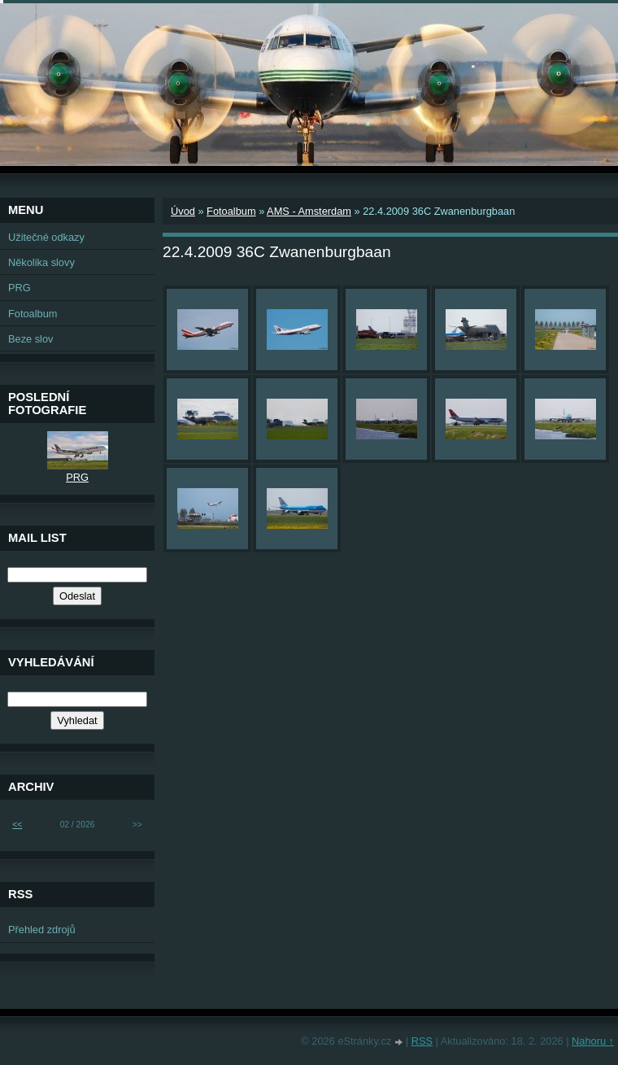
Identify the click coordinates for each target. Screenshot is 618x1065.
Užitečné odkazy (46, 237)
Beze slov (30, 339)
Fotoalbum (231, 211)
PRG (19, 288)
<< (17, 824)
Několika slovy (41, 262)
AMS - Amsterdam (309, 211)
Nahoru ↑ (593, 1041)
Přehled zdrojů (42, 929)
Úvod (183, 211)
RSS (422, 1041)
